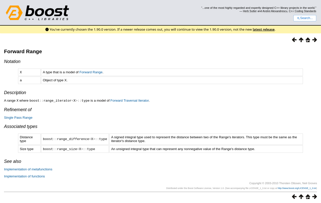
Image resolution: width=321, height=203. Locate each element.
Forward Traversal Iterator (129, 100)
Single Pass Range (18, 117)
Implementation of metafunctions (28, 168)
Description (15, 92)
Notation (12, 61)
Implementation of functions (24, 175)
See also (12, 160)
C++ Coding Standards (302, 11)
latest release (264, 29)
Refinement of (18, 108)
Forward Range (23, 51)
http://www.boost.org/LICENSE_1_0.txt (297, 187)
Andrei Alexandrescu (275, 11)
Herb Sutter (250, 11)
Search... (305, 18)
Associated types (20, 125)
